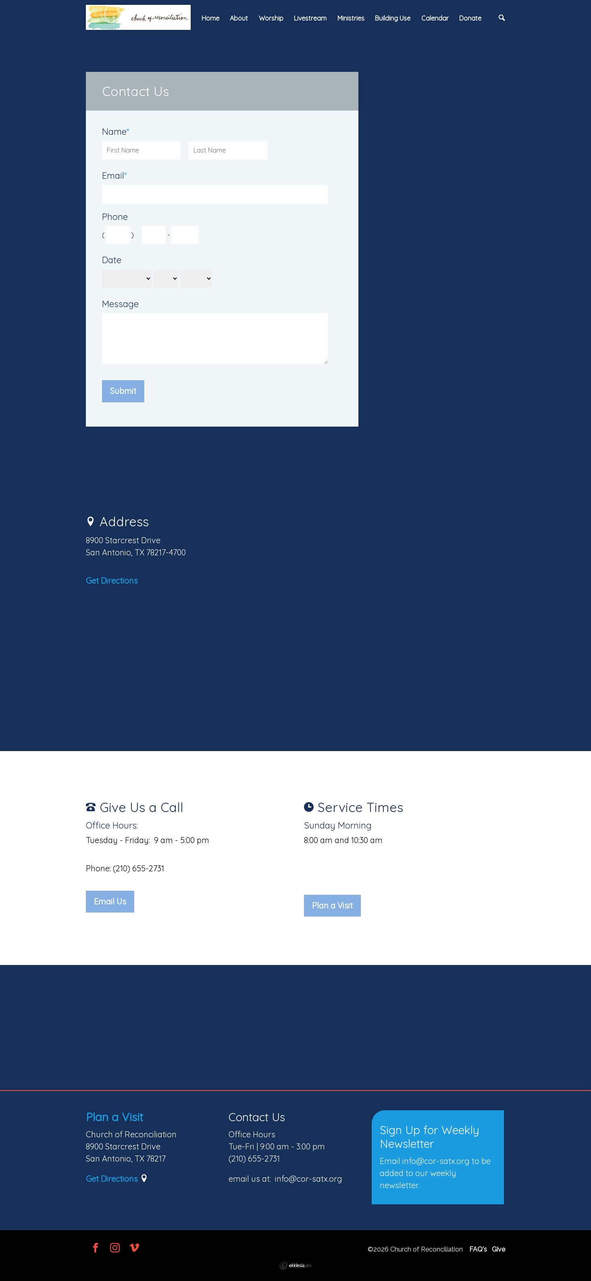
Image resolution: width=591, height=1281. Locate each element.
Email (114, 176)
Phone (115, 217)
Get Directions (112, 581)
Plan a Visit (332, 905)
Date (111, 260)
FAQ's (478, 1249)
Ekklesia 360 (295, 1266)
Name (115, 132)
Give (498, 1249)
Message (120, 304)
